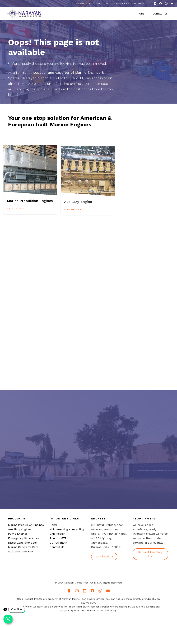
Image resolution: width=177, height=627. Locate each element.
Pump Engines (17, 533)
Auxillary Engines (19, 529)
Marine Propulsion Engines (26, 525)
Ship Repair (57, 533)
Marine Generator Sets (23, 547)
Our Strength (58, 542)
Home (141, 13)
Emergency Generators (23, 538)
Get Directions (104, 556)
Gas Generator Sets (21, 551)
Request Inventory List (150, 554)
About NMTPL (59, 538)
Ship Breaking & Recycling (67, 529)
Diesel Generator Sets (22, 542)
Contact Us (160, 13)
